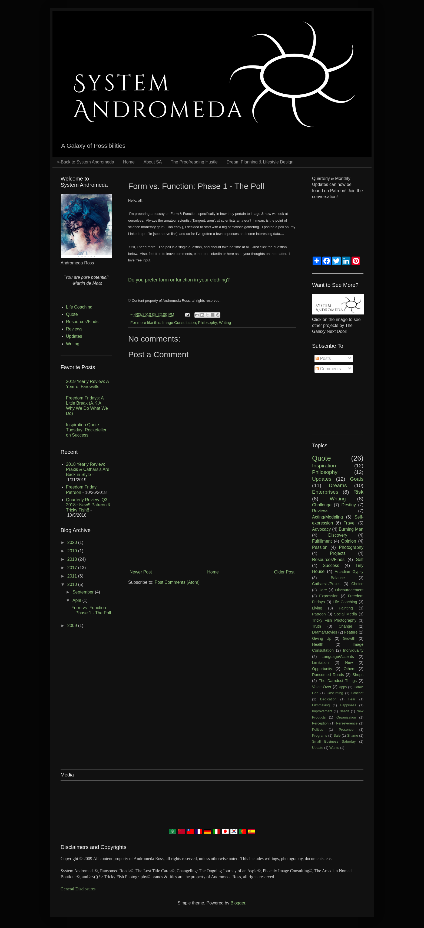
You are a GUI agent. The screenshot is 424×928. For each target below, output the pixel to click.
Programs (319, 735)
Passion (319, 547)
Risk (358, 492)
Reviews (74, 329)
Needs (344, 711)
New (349, 662)
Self (359, 559)
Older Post (284, 572)
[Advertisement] (212, 522)
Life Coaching (79, 307)
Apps (343, 687)
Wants (334, 748)
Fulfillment (322, 541)
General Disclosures (78, 889)
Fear (351, 699)
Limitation (320, 662)
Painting (346, 608)
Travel (350, 523)
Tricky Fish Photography (334, 620)
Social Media (345, 614)
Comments (328, 368)
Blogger (237, 903)
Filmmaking (321, 705)
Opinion (348, 541)
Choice (357, 584)
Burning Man (351, 529)
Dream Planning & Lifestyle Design (260, 162)
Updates (74, 336)
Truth (316, 626)
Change (345, 626)
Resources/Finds (82, 321)
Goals (356, 479)
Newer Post (141, 572)
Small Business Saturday (334, 741)
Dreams (338, 485)
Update (317, 748)
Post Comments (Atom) (177, 582)
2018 (72, 559)
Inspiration (324, 465)
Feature (351, 632)
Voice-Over (321, 687)
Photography (351, 547)
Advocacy (321, 529)
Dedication (328, 699)
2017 (72, 567)
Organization (346, 717)
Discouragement (349, 590)
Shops (357, 675)
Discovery (337, 535)
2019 (72, 551)
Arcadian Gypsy (349, 571)
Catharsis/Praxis (326, 584)
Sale (337, 735)
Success (331, 565)
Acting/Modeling (327, 517)
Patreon (319, 614)
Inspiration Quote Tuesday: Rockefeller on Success (86, 429)
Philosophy (207, 322)
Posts (323, 358)
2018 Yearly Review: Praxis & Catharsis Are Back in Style (87, 469)
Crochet (357, 693)
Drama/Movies (324, 632)
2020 (72, 542)
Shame (352, 735)
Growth (349, 638)
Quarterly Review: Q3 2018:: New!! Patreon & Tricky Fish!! (88, 504)
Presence (346, 729)
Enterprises (325, 492)
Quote (72, 314)
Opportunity (322, 669)
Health (317, 644)
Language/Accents (338, 656)
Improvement (322, 711)
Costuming (335, 693)
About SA (153, 162)
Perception (320, 723)
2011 (72, 576)
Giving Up (322, 638)
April (77, 600)
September (83, 592)
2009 (72, 625)
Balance (338, 578)
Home (129, 162)
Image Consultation (179, 322)
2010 (72, 584)
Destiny (349, 505)
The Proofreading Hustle (194, 162)
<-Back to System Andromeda (85, 162)
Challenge (322, 505)
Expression (328, 596)
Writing (225, 322)
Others (349, 669)
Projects (338, 553)
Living (317, 608)
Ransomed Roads (328, 675)
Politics (317, 729)
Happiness (348, 705)
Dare (323, 590)
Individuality (353, 650)
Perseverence (346, 723)
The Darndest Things (338, 680)
